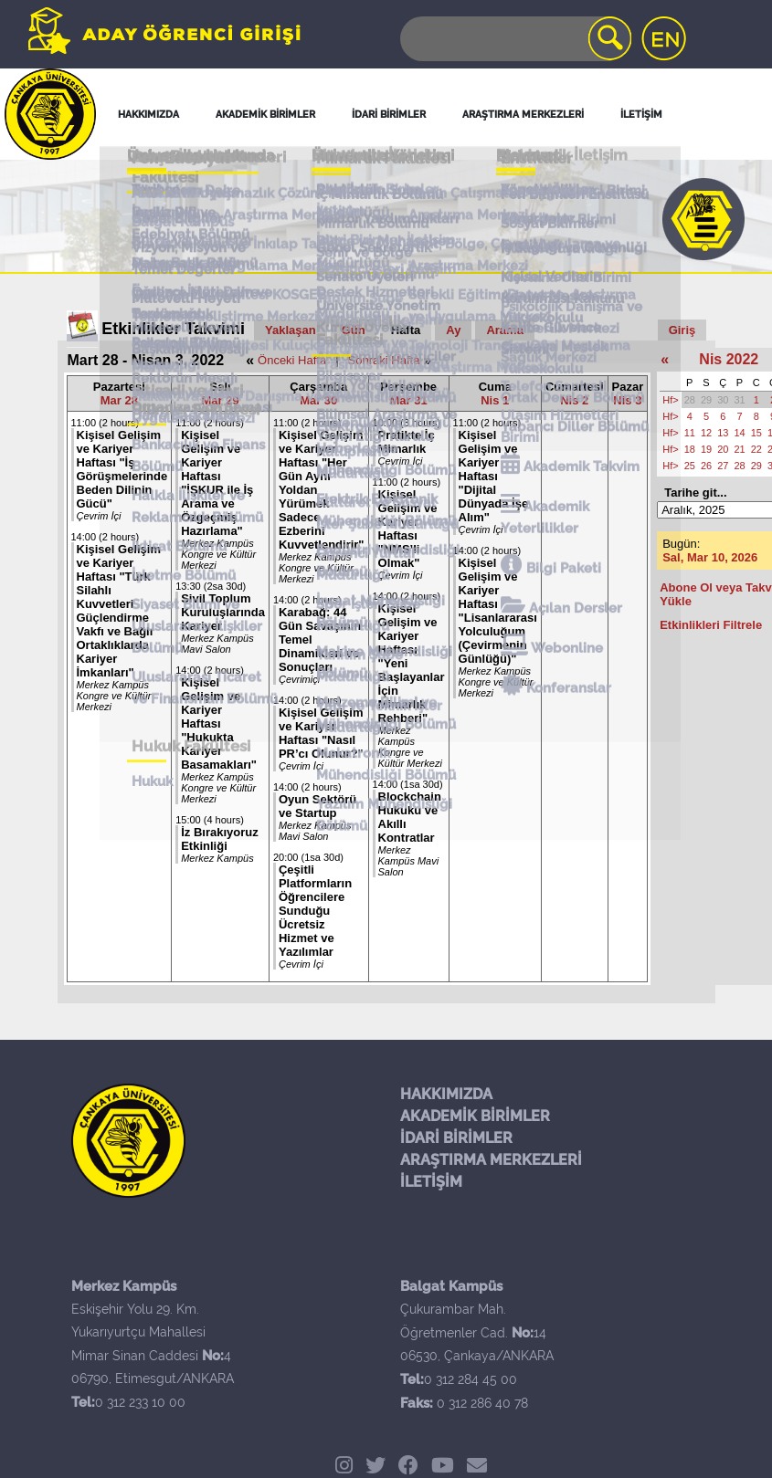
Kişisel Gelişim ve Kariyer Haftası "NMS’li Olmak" (408, 528)
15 (756, 432)
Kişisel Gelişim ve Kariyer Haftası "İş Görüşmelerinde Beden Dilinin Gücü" (122, 469)
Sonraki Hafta (384, 360)
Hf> (670, 399)
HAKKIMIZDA (446, 1094)
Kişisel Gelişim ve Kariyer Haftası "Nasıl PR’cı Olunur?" (321, 733)
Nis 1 (495, 400)
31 (739, 399)
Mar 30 (318, 400)
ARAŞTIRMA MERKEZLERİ (491, 1160)
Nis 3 (627, 400)
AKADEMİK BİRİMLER (475, 1116)
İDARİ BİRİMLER (456, 1138)
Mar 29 (219, 400)
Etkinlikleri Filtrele (711, 625)
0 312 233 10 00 (140, 1402)
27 (722, 465)
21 (739, 449)
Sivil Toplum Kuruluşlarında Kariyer (223, 612)
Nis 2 (574, 400)
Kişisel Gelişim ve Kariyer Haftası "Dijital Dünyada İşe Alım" (494, 476)
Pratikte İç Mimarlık (406, 442)
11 (689, 432)
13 (722, 432)
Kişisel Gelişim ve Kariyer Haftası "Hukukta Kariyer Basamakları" (219, 723)
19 (706, 449)
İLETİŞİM (431, 1181)
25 (689, 465)
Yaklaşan (290, 330)
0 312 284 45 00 (470, 1379)
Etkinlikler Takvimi (173, 329)
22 (756, 449)
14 (739, 432)
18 (689, 449)
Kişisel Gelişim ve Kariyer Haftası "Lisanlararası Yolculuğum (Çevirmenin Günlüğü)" (498, 611)
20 (722, 449)
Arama (504, 330)
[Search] (514, 38)
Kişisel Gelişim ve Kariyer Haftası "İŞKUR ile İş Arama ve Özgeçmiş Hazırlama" (217, 483)
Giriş (682, 330)
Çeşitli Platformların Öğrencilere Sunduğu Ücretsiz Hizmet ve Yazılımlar (315, 911)
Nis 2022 (728, 359)
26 (706, 465)
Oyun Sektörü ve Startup (317, 806)
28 (689, 399)
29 (706, 399)
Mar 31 (408, 400)
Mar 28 (119, 400)
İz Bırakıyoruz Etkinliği (220, 839)
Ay (453, 330)
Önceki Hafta (292, 360)
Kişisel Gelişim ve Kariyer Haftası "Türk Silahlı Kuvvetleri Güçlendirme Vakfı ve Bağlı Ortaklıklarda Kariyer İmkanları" (119, 610)
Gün (353, 330)
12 (706, 432)
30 (722, 399)
